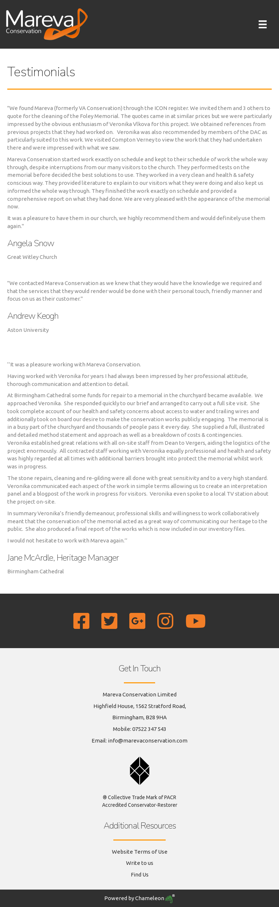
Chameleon (155, 898)
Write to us (139, 863)
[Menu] (263, 24)
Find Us (140, 874)
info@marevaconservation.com (147, 740)
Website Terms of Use (139, 852)
